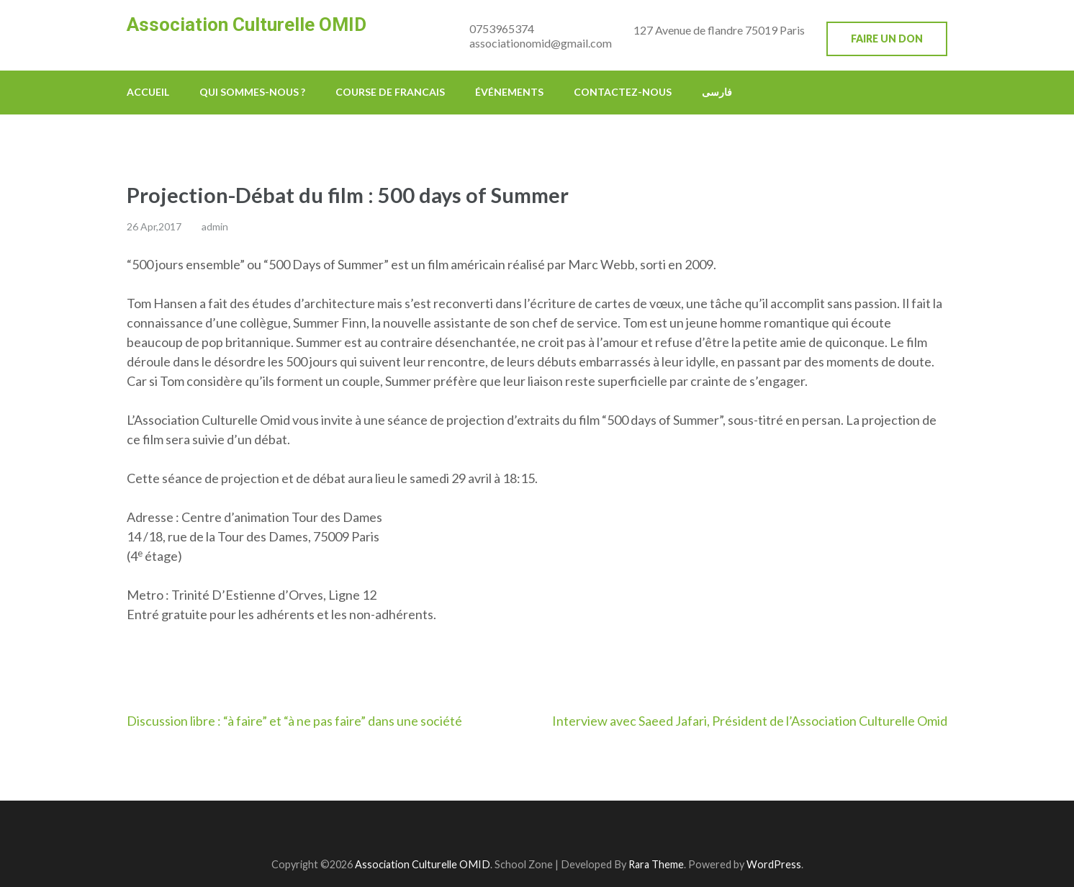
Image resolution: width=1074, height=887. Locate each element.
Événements (509, 92)
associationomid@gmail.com (540, 43)
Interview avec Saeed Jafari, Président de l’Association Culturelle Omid (749, 721)
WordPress (773, 864)
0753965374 (501, 28)
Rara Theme (656, 864)
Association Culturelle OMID (246, 24)
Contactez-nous (623, 92)
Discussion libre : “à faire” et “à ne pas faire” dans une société (294, 721)
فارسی (717, 92)
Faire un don (887, 38)
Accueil (148, 92)
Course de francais (390, 92)
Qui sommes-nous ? (252, 92)
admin (215, 226)
